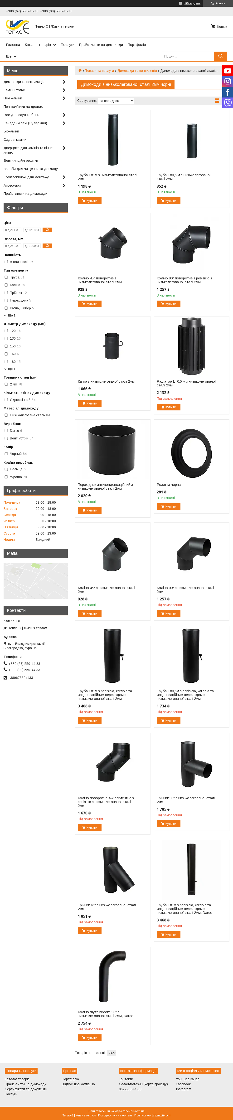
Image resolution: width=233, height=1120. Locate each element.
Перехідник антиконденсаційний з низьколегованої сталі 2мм (105, 486)
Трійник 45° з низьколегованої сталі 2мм (107, 907)
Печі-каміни (13, 98)
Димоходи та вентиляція (137, 71)
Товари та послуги (99, 71)
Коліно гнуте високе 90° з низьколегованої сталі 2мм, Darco (105, 1014)
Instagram (183, 1089)
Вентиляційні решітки (21, 160)
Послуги (67, 45)
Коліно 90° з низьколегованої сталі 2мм (185, 590)
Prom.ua (139, 1111)
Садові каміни (15, 139)
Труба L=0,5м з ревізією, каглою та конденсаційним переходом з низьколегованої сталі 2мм (185, 695)
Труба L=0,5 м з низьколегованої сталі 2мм (184, 177)
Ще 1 (11, 315)
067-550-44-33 (130, 1089)
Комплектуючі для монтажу (26, 177)
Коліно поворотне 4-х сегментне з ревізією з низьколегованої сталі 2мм (106, 802)
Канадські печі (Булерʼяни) (25, 123)
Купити (92, 201)
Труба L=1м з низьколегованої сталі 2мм (107, 177)
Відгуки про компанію (78, 1084)
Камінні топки (14, 90)
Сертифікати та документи (26, 1089)
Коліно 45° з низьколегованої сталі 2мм (106, 590)
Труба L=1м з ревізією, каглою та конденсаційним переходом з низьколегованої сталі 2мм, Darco (184, 909)
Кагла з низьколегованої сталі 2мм (106, 381)
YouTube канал (187, 1079)
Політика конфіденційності (152, 1115)
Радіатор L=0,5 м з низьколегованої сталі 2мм (186, 383)
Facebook (183, 1084)
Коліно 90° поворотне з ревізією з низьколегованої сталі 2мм (184, 280)
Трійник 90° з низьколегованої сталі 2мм (186, 800)
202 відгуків (192, 3)
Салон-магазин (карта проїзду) (143, 1084)
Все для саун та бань (21, 115)
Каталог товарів (38, 45)
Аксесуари (12, 185)
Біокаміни (11, 131)
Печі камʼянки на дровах (23, 106)
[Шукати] (220, 56)
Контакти (126, 1079)
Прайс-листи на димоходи (101, 45)
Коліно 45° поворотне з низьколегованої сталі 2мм (100, 280)
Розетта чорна (169, 485)
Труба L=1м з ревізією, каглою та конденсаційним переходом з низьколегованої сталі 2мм (105, 695)
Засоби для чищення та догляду (31, 169)
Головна (13, 45)
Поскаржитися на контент (115, 1115)
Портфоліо (137, 45)
